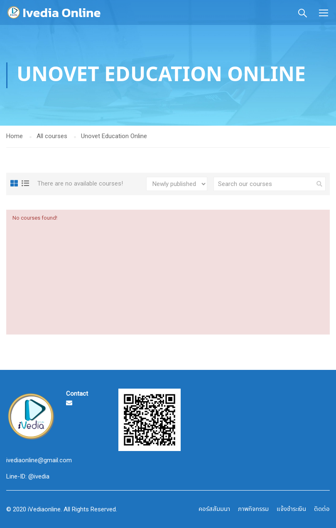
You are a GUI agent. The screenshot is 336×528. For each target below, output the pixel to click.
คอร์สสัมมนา (214, 509)
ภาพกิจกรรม (253, 509)
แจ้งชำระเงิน (291, 509)
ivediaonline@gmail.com (39, 460)
